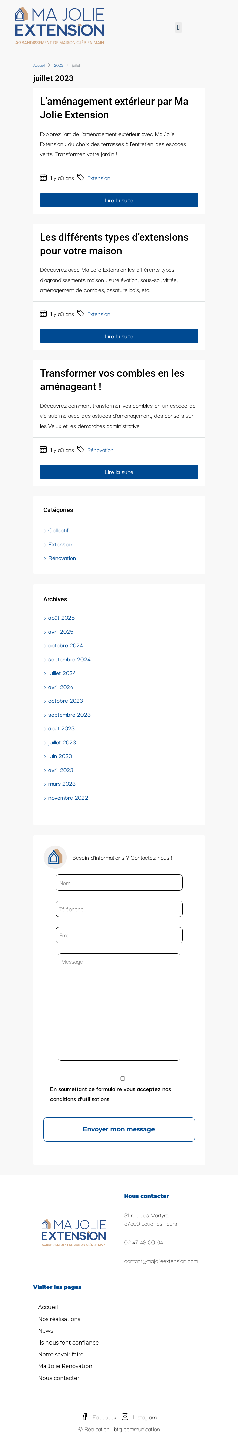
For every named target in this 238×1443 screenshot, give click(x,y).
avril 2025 (60, 631)
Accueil (48, 1307)
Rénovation (100, 449)
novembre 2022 (68, 797)
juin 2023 (60, 755)
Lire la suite (119, 199)
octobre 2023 (65, 700)
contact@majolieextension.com (161, 1260)
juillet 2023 (62, 741)
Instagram (139, 1416)
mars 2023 (62, 783)
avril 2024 (60, 686)
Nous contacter (59, 1378)
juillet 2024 (62, 672)
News (45, 1331)
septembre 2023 (69, 714)
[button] (178, 27)
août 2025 (61, 617)
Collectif (58, 530)
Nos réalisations (59, 1319)
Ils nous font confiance (68, 1342)
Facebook (98, 1416)
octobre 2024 (65, 645)
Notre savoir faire (61, 1354)
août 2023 (61, 727)
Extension (98, 177)
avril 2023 (60, 769)
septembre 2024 (69, 658)
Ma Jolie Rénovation (65, 1366)
